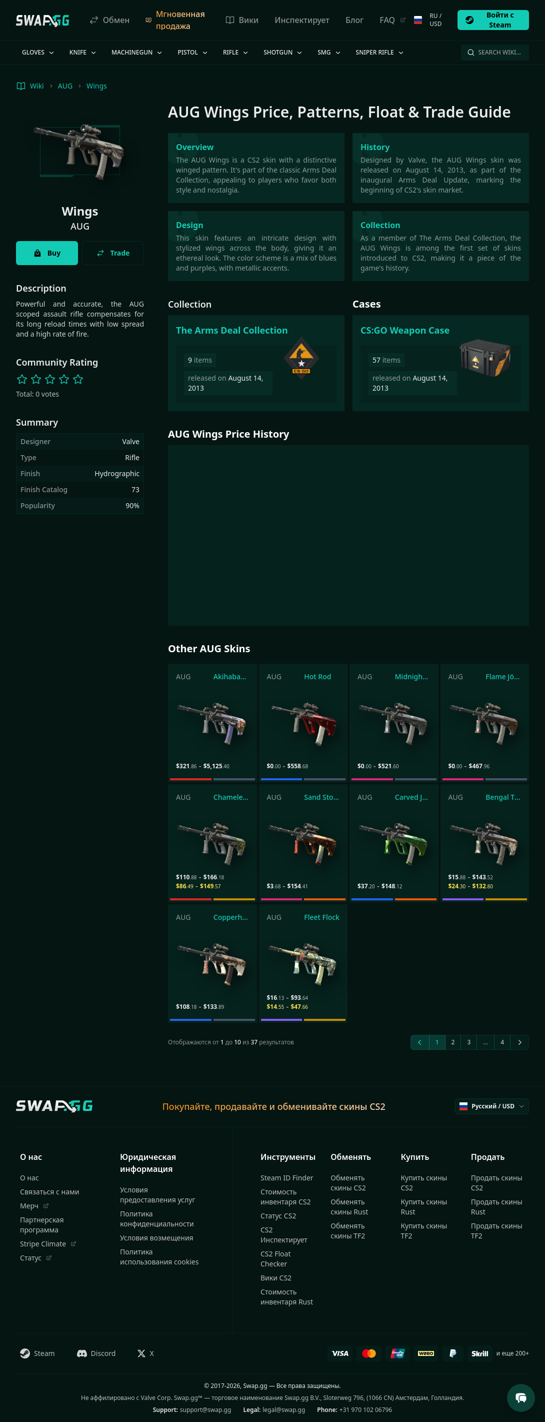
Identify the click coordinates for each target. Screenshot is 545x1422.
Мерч (34, 1205)
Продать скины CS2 (496, 1182)
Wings (96, 86)
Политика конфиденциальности (157, 1218)
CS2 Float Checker (275, 1258)
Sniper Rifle (380, 52)
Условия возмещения (157, 1237)
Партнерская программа (42, 1224)
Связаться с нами (49, 1191)
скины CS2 (363, 1106)
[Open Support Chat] (521, 1398)
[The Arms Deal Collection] (256, 363)
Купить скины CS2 (424, 1182)
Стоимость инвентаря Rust (286, 1296)
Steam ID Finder (287, 1177)
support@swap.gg (206, 1409)
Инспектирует (302, 20)
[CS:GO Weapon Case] (440, 363)
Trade (113, 253)
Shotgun (284, 52)
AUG (65, 86)
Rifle (236, 52)
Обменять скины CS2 (348, 1182)
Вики (242, 20)
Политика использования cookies (159, 1256)
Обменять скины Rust (349, 1206)
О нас (29, 1177)
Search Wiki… (494, 52)
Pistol (193, 52)
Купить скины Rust (424, 1206)
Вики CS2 (276, 1277)
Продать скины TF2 (496, 1230)
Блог (355, 20)
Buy (47, 253)
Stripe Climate (48, 1243)
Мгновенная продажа (175, 20)
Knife (84, 52)
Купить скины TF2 (424, 1230)
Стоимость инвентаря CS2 (285, 1196)
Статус (36, 1257)
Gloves (39, 52)
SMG (330, 52)
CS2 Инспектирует (284, 1234)
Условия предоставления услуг (158, 1194)
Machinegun (138, 52)
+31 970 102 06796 (366, 1409)
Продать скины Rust (496, 1206)
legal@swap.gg (283, 1409)
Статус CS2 (278, 1215)
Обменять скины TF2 (347, 1230)
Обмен (109, 20)
